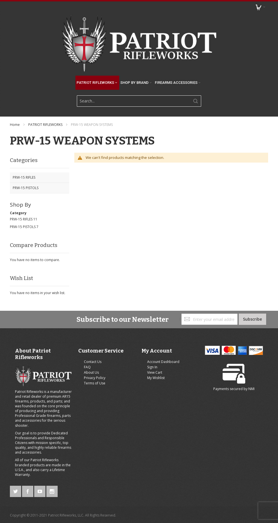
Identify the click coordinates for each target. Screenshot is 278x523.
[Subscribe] (252, 319)
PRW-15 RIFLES (21, 219)
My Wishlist (156, 377)
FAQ (87, 367)
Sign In (152, 367)
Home (15, 124)
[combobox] (139, 101)
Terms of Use (94, 383)
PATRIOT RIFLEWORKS (45, 124)
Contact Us (92, 361)
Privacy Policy (94, 377)
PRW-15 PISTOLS (23, 226)
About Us (91, 372)
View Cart (154, 372)
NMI (251, 388)
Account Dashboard (163, 361)
